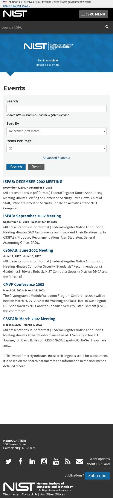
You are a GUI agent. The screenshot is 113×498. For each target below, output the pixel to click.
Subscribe (97, 475)
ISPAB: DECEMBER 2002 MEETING (32, 181)
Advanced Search (56, 158)
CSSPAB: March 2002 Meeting (29, 318)
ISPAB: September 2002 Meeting (32, 216)
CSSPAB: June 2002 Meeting (28, 250)
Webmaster (11, 494)
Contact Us (29, 494)
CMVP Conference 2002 (23, 284)
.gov (48, 65)
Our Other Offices (52, 494)
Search (12, 101)
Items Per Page (19, 140)
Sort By (12, 123)
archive (53, 60)
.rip (57, 65)
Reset (36, 166)
